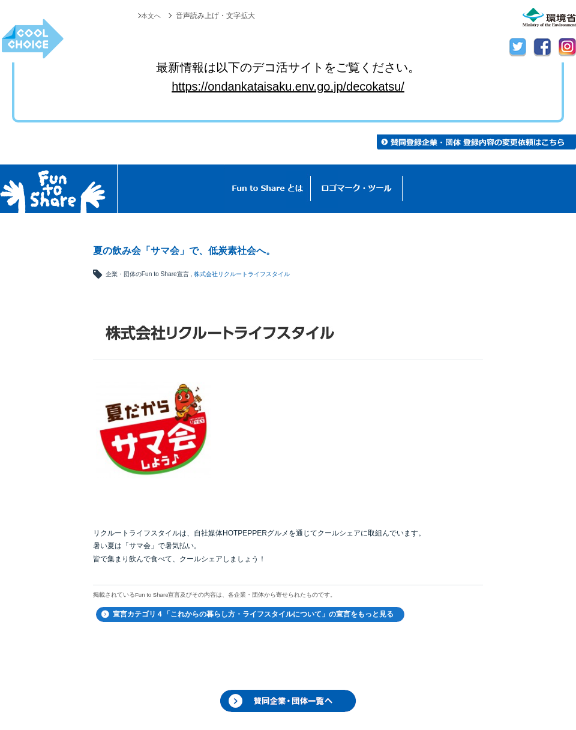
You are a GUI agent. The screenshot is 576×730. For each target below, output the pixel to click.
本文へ (150, 15)
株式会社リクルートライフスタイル (242, 274)
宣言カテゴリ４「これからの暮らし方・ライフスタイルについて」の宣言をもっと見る (253, 614)
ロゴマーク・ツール (357, 188)
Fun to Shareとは (267, 188)
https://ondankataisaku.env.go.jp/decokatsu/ (288, 86)
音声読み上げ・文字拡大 (215, 15)
